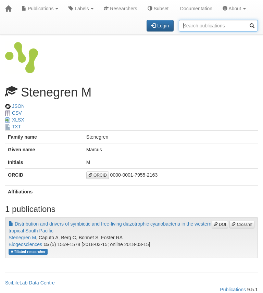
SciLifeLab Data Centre (30, 282)
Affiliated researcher (28, 252)
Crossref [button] (241, 224)
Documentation (195, 8)
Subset (158, 8)
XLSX (14, 120)
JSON (15, 106)
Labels (80, 8)
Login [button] (160, 25)
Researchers (120, 8)
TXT (13, 126)
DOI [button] (220, 224)
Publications (40, 8)
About (234, 8)
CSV (13, 113)
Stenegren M (22, 237)
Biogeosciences (25, 244)
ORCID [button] (97, 175)
